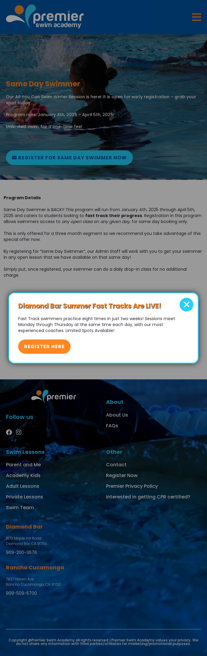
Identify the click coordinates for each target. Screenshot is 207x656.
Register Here (44, 346)
